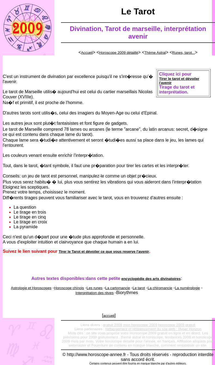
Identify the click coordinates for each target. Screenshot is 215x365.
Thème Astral (155, 53)
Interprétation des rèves (94, 293)
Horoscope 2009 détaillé (118, 53)
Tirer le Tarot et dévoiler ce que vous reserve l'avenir (104, 251)
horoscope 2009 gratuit (176, 325)
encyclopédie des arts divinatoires (151, 279)
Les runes (95, 288)
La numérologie (187, 288)
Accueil (87, 53)
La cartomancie (117, 288)
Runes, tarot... (183, 53)
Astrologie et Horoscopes (31, 288)
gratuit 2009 (112, 325)
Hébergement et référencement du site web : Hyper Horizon (153, 329)
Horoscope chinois (69, 288)
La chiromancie (160, 288)
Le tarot (139, 288)
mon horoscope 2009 (140, 325)
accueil (109, 316)
